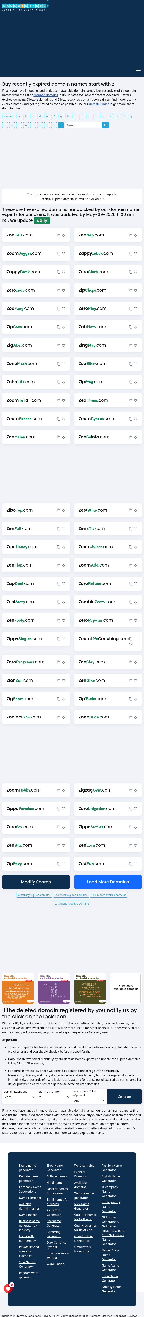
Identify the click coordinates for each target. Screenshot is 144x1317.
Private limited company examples (29, 1251)
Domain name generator (28, 1178)
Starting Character (50, 1091)
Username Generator (54, 1223)
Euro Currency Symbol (56, 1244)
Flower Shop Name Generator (110, 1254)
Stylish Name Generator (111, 1178)
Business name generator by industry (29, 1225)
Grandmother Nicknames (83, 1238)
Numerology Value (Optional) (84, 1093)
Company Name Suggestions (30, 1189)
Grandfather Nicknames (82, 1249)
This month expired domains (109, 895)
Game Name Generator (110, 1267)
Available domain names (29, 1206)
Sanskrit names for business (57, 1191)
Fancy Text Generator (54, 1212)
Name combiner (30, 1198)
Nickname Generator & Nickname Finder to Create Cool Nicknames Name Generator (113, 1230)
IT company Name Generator (110, 1191)
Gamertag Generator (54, 1234)
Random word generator (28, 1275)
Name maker (28, 1215)
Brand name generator (27, 1168)
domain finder (99, 104)
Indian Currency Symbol (58, 1255)
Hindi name (55, 1183)
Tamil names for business (58, 1202)
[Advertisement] (70, 38)
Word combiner (85, 1166)
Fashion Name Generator (112, 1168)
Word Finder (55, 1264)
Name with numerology (27, 1238)
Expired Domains (80, 1174)
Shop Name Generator (55, 1168)
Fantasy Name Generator (112, 1289)
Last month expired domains (72, 903)
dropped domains (45, 95)
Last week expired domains (71, 895)
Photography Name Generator (111, 1206)
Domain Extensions (15, 1091)
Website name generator (84, 1195)
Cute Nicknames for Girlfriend (85, 1217)
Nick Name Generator (81, 1206)
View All (8, 116)
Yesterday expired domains (34, 895)
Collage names (57, 1176)
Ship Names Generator (27, 1264)
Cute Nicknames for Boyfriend (85, 1227)
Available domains (80, 1185)
